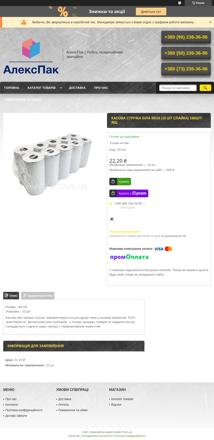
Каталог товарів (41, 87)
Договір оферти (16, 415)
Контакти (11, 404)
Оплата (63, 404)
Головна (11, 87)
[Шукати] (205, 88)
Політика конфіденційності (23, 410)
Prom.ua (127, 432)
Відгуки (116, 404)
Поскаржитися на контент (97, 435)
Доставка (77, 87)
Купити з (132, 193)
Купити (124, 181)
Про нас (101, 87)
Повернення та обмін (22, 99)
